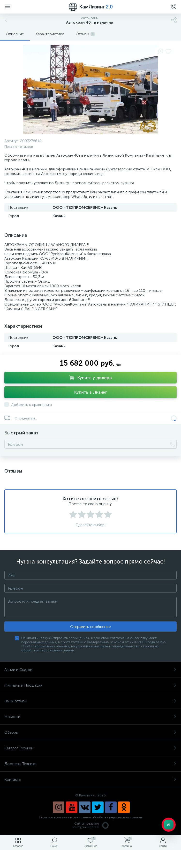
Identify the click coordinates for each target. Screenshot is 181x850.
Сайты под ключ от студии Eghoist (90, 825)
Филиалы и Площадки (90, 685)
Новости (90, 716)
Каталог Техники (90, 748)
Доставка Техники (90, 763)
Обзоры (90, 732)
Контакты (90, 779)
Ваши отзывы (90, 701)
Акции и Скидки (90, 669)
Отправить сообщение (90, 626)
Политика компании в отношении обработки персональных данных (90, 817)
